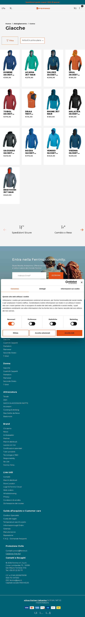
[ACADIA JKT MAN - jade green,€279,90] (31, 58)
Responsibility (9, 457)
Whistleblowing (9, 493)
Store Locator (9, 483)
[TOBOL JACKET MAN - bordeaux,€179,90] (9, 97)
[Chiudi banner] (81, 282)
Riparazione (8, 534)
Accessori (7, 406)
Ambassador (8, 434)
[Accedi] (75, 8)
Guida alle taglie (10, 518)
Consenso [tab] (15, 289)
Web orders (8, 489)
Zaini (5, 399)
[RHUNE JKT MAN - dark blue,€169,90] (53, 97)
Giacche (6, 339)
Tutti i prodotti (9, 451)
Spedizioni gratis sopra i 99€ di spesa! (42, 2)
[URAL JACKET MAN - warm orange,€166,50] (75, 58)
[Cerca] (11, 8)
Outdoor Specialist (11, 515)
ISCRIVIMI (57, 275)
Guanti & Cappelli (10, 342)
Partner (6, 438)
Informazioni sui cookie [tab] (70, 289)
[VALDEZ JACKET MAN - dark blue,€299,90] (53, 58)
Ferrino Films (8, 464)
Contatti (6, 476)
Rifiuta (15, 333)
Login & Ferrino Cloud (12, 486)
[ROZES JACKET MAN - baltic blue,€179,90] (31, 137)
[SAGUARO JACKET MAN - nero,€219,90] (9, 137)
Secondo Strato (9, 352)
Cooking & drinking (11, 409)
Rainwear (7, 349)
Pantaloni (7, 345)
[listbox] (32, 40)
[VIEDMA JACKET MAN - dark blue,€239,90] (75, 137)
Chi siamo (7, 428)
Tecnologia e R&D (10, 454)
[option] (22, 228)
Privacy (6, 496)
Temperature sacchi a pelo (14, 521)
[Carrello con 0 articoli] (80, 8)
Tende (6, 396)
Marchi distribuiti (10, 441)
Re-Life (6, 461)
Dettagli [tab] (42, 289)
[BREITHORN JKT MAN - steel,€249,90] (9, 176)
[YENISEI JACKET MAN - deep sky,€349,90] (53, 137)
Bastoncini (7, 416)
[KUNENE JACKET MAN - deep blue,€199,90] (9, 58)
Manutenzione (9, 531)
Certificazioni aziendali (12, 448)
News (5, 431)
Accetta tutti (69, 333)
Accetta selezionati (42, 333)
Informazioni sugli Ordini (13, 525)
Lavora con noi (9, 444)
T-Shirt (6, 355)
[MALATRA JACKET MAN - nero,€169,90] (75, 97)
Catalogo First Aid (13, 553)
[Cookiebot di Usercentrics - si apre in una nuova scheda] (67, 282)
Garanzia (6, 528)
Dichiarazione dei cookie (13, 503)
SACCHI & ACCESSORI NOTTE (15, 402)
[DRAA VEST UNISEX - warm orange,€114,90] (31, 97)
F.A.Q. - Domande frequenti (15, 538)
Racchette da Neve (11, 412)
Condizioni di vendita (11, 499)
